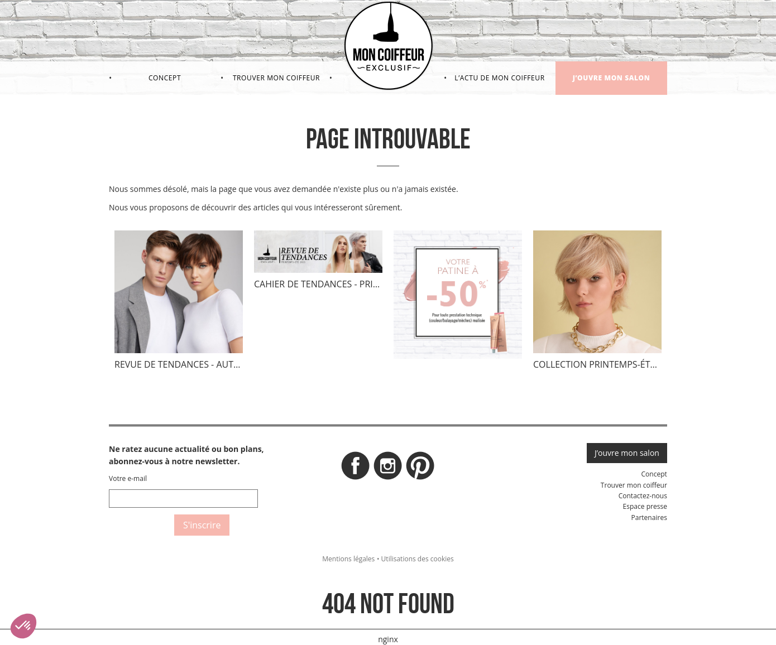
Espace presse (645, 506)
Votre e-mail (128, 478)
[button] (23, 626)
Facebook (355, 468)
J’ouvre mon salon (611, 78)
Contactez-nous (643, 495)
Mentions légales (348, 559)
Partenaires (649, 517)
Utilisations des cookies (417, 559)
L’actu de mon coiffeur (499, 78)
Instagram (388, 468)
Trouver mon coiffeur (276, 78)
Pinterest (420, 468)
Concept (165, 78)
